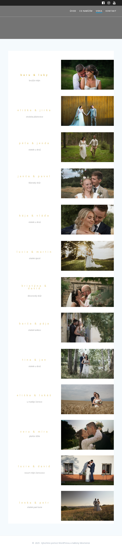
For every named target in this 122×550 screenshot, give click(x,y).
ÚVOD (73, 11)
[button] (87, 75)
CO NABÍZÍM (85, 11)
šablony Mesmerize (81, 543)
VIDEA (99, 11)
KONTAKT (111, 11)
